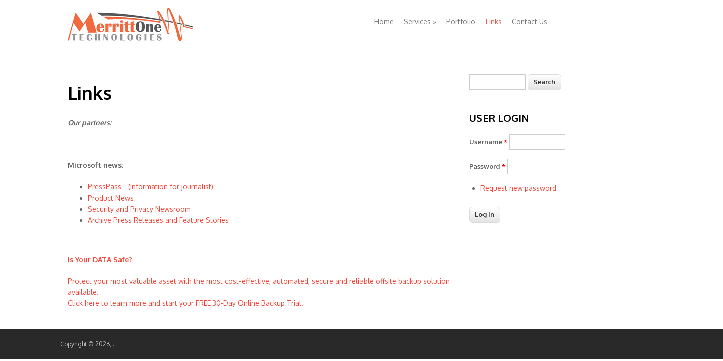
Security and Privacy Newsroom (139, 209)
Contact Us (529, 21)
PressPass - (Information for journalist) (150, 186)
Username (488, 142)
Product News (111, 198)
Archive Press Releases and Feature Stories (158, 220)
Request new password (518, 188)
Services (420, 21)
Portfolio (460, 21)
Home (384, 21)
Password (487, 166)
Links (494, 21)
